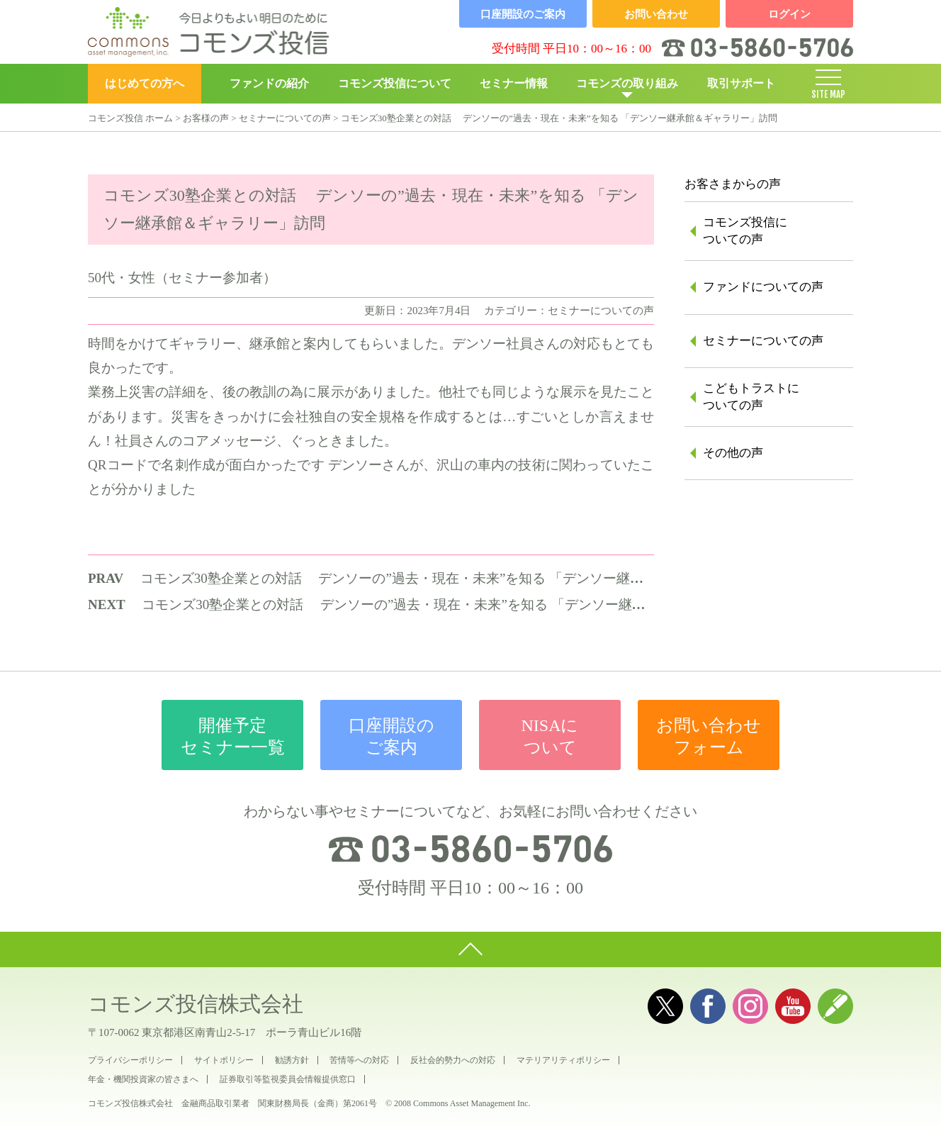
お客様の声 (206, 118)
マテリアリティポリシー (563, 1060)
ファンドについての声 (763, 287)
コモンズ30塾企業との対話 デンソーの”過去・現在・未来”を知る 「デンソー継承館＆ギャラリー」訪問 (459, 578)
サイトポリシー (224, 1060)
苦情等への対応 (359, 1060)
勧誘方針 (292, 1060)
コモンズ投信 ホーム (130, 118)
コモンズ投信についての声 (745, 231)
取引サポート (741, 83)
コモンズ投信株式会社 (195, 1003)
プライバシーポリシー (130, 1060)
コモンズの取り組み (627, 83)
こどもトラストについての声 (751, 396)
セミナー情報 (514, 83)
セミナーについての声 (285, 118)
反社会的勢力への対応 (452, 1060)
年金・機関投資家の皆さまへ (143, 1079)
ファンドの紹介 (269, 83)
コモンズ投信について (394, 83)
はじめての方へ (144, 83)
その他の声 (733, 452)
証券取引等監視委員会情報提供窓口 (288, 1079)
